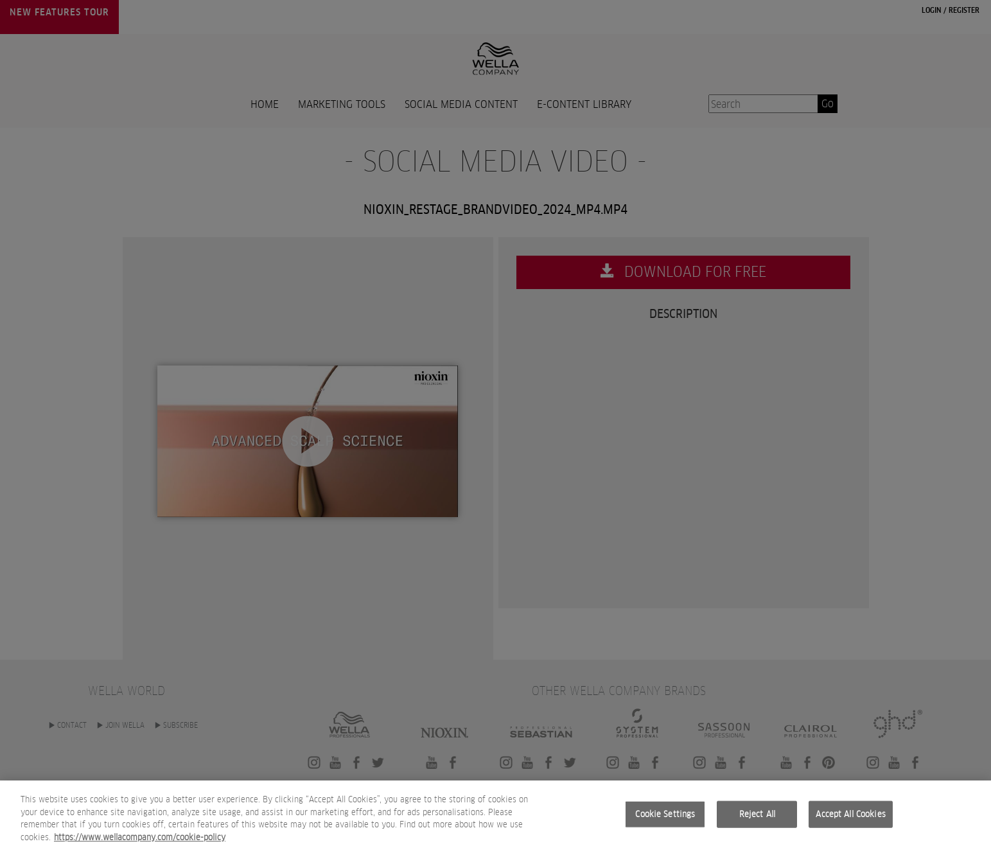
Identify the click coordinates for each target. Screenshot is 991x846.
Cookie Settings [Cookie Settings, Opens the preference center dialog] (665, 822)
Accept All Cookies (850, 822)
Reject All (757, 822)
